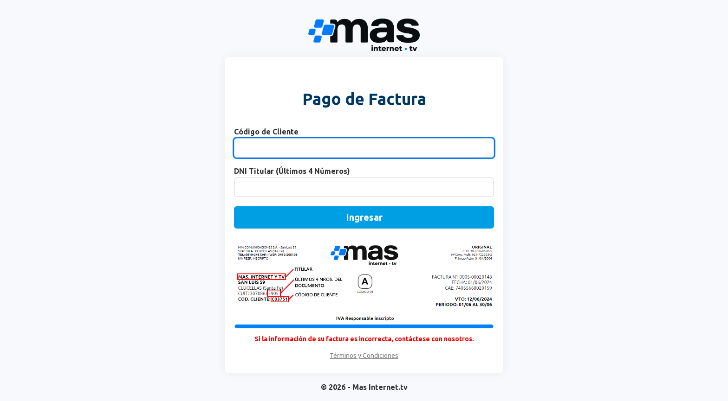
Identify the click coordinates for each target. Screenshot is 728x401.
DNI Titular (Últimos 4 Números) (292, 171)
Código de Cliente (266, 131)
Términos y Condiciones (364, 355)
